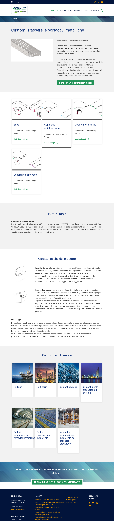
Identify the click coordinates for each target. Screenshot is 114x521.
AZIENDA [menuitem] (77, 10)
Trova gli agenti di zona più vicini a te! (57, 482)
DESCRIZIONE (62, 40)
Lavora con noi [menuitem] (71, 502)
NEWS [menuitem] (86, 10)
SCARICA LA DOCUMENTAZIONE (75, 83)
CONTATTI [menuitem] (94, 10)
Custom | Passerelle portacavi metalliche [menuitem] (49, 502)
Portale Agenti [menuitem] (71, 500)
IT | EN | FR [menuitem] (18, 2)
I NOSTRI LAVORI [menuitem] (66, 10)
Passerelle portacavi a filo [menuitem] (44, 505)
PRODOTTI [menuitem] (52, 10)
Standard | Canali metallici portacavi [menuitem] (47, 500)
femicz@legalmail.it (18, 510)
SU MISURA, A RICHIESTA (79, 40)
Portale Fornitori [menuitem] (72, 497)
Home (15, 19)
